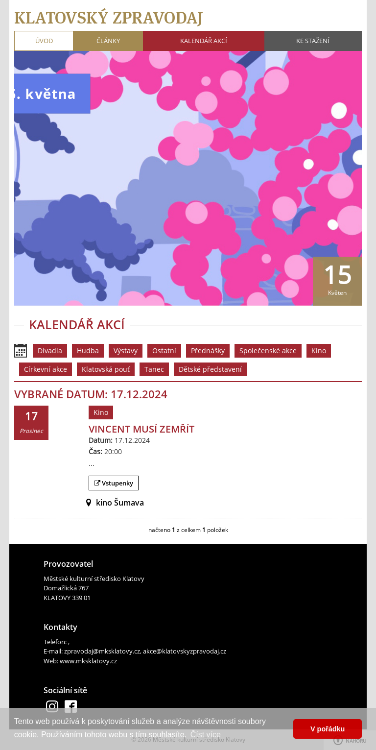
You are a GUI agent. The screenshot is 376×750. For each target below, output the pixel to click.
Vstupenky (113, 483)
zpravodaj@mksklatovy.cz (102, 651)
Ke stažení (312, 40)
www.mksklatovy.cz (88, 660)
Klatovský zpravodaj (108, 17)
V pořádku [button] (327, 729)
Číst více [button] (205, 734)
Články (108, 40)
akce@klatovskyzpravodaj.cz (184, 651)
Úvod (44, 40)
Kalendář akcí (203, 40)
